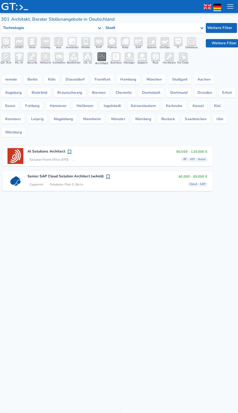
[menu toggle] (230, 6)
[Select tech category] (51, 28)
